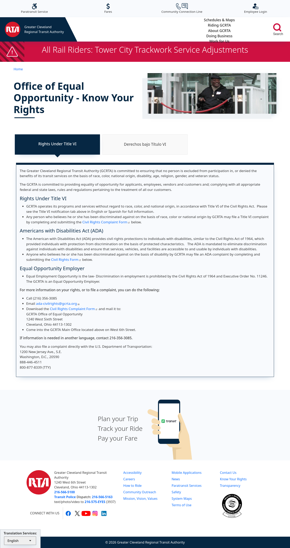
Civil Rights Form (66, 259)
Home (18, 69)
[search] (277, 27)
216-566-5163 (102, 497)
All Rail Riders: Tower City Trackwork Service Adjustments (145, 49)
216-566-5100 (64, 492)
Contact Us (228, 472)
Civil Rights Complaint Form (106, 222)
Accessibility (132, 472)
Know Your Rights (233, 479)
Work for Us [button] (246, 29)
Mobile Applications (186, 472)
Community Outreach (139, 492)
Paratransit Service (34, 8)
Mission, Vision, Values (140, 498)
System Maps (182, 498)
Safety (176, 492)
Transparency (230, 485)
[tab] (57, 144)
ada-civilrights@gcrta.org (58, 303)
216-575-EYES (95, 502)
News (176, 479)
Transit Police (65, 497)
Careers (129, 479)
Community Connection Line (181, 8)
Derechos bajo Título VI (145, 144)
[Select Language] (20, 540)
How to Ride (132, 485)
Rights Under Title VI (57, 144)
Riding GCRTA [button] (133, 29)
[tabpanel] (145, 270)
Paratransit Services (187, 485)
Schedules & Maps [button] (95, 29)
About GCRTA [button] (171, 29)
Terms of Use (181, 505)
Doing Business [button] (208, 29)
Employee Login (255, 8)
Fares (108, 8)
